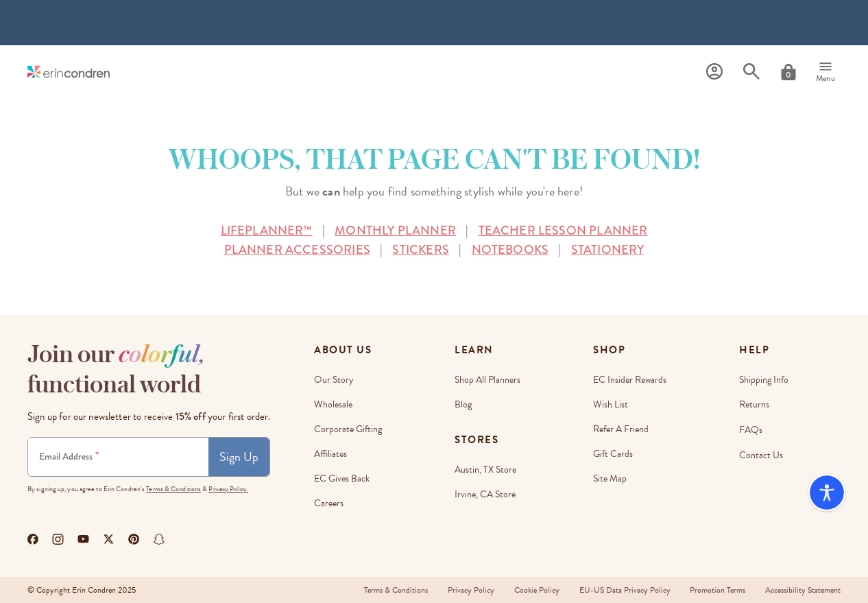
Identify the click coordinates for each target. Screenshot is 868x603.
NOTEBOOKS (510, 250)
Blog (463, 404)
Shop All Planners (487, 380)
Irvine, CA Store (485, 494)
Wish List (610, 404)
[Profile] (714, 71)
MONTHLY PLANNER (395, 230)
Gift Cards (613, 454)
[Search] (751, 71)
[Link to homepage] (68, 71)
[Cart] (788, 72)
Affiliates (330, 454)
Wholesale (333, 404)
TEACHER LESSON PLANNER (563, 230)
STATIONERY (607, 250)
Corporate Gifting (348, 429)
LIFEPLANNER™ (267, 230)
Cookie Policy (534, 590)
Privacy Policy (467, 590)
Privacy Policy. (228, 489)
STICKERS (420, 250)
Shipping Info (763, 380)
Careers (328, 503)
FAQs (750, 429)
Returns (754, 404)
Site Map (610, 478)
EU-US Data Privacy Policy (622, 590)
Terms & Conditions (173, 489)
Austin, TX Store (485, 469)
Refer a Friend (621, 429)
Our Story (334, 380)
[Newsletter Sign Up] (118, 457)
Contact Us (761, 454)
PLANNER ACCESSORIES (297, 250)
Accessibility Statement (803, 590)
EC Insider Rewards (629, 380)
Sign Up (238, 456)
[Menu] (825, 72)
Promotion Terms (717, 590)
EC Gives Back (342, 478)
